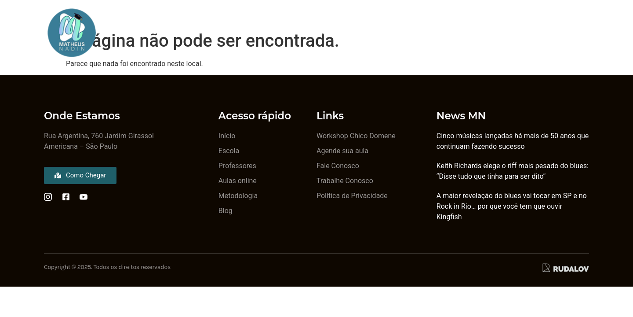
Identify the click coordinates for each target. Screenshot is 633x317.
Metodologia (270, 32)
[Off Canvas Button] (579, 32)
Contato (485, 32)
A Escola (149, 32)
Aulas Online (428, 32)
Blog (321, 32)
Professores (206, 32)
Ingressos (368, 32)
